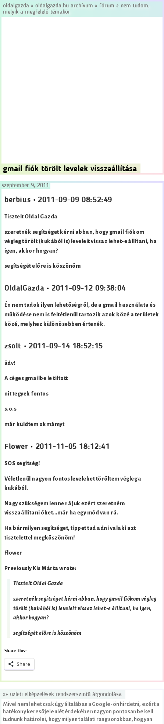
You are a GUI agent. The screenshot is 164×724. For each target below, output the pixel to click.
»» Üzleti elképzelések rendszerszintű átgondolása (62, 694)
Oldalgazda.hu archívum (64, 6)
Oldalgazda (17, 6)
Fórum (106, 6)
